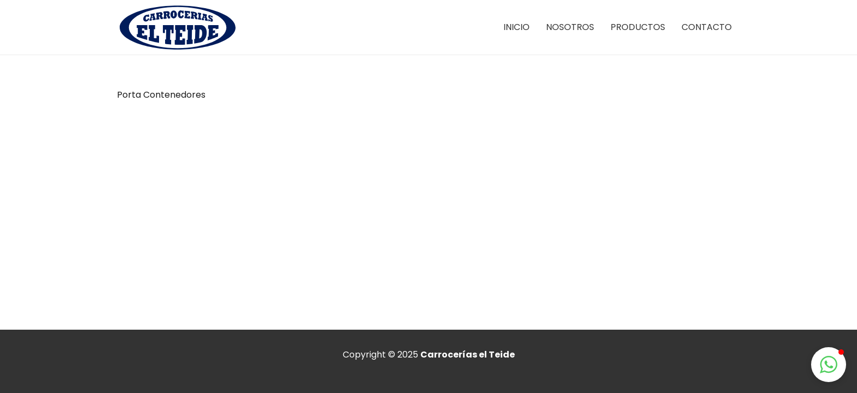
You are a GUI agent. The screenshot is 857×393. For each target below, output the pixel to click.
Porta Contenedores (161, 94)
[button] (828, 364)
